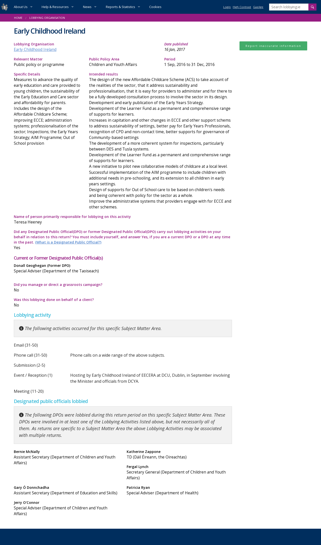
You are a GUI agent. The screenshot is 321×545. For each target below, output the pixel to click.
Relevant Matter (48, 62)
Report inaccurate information (273, 46)
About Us (21, 7)
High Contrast (242, 7)
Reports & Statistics (120, 7)
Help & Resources (55, 7)
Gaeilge (258, 7)
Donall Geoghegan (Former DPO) (66, 268)
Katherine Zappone (179, 454)
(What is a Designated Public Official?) (68, 242)
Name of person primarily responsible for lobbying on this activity (123, 219)
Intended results (160, 141)
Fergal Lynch (179, 472)
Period (198, 62)
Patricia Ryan (179, 490)
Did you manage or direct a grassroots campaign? (66, 287)
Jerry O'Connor (66, 508)
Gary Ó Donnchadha (66, 490)
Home (18, 18)
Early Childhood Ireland (35, 49)
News (87, 7)
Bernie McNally (66, 457)
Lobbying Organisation (47, 18)
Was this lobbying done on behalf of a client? (66, 302)
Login (227, 7)
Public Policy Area (123, 62)
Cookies (155, 7)
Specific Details (48, 109)
